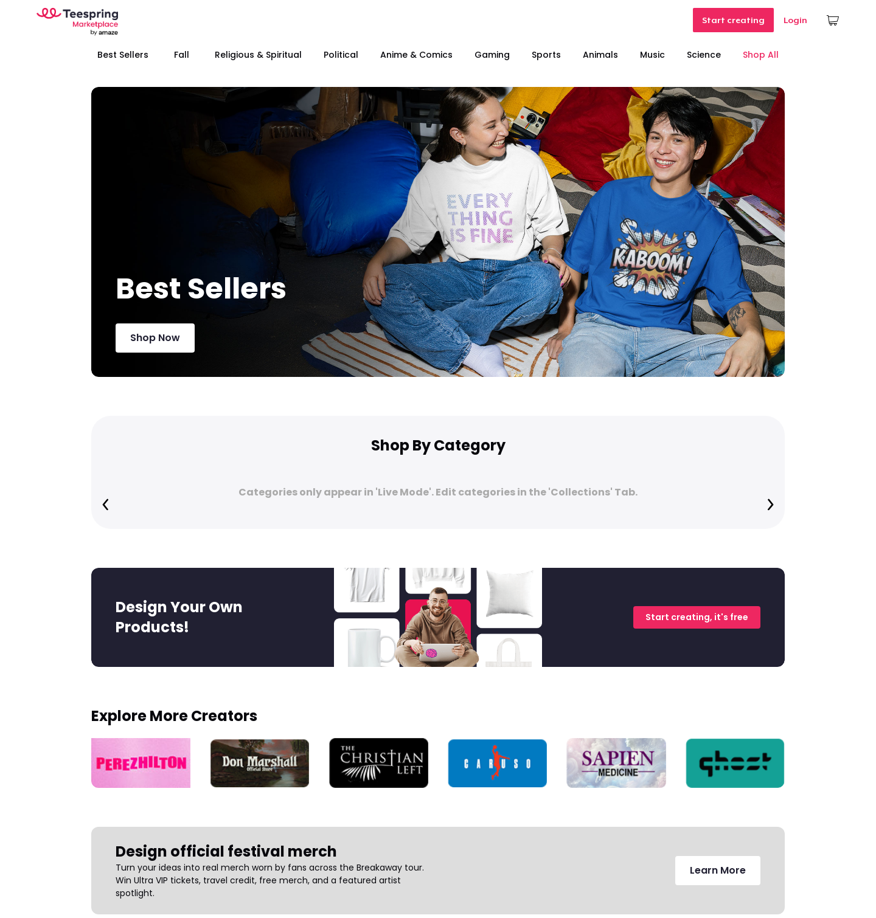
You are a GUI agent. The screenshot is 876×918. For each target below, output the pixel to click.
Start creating (733, 20)
